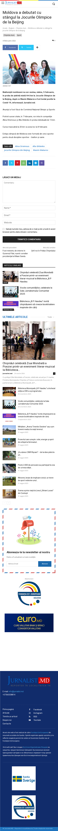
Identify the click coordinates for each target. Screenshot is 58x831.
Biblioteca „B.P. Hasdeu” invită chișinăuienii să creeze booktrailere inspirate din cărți (37, 304)
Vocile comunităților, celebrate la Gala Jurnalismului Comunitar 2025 (36, 290)
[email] (22, 564)
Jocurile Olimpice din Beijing (17, 150)
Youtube (37, 720)
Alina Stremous (22, 146)
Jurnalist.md (7, 373)
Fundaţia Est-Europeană (39, 733)
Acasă (5, 28)
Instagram (38, 713)
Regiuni (11, 28)
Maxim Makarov (40, 150)
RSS (35, 717)
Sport (19, 35)
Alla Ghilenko (39, 146)
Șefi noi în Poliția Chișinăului (43, 251)
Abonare (45, 564)
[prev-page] (4, 502)
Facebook (38, 710)
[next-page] (8, 502)
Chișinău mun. (21, 28)
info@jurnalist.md (16, 691)
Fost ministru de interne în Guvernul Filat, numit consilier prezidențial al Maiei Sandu (15, 253)
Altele (5, 283)
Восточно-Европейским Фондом (35, 747)
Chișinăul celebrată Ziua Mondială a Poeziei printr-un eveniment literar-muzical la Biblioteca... (29, 366)
